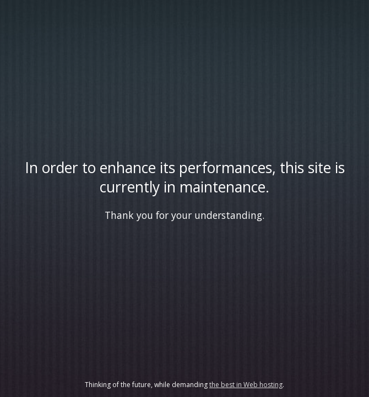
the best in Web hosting (246, 384)
